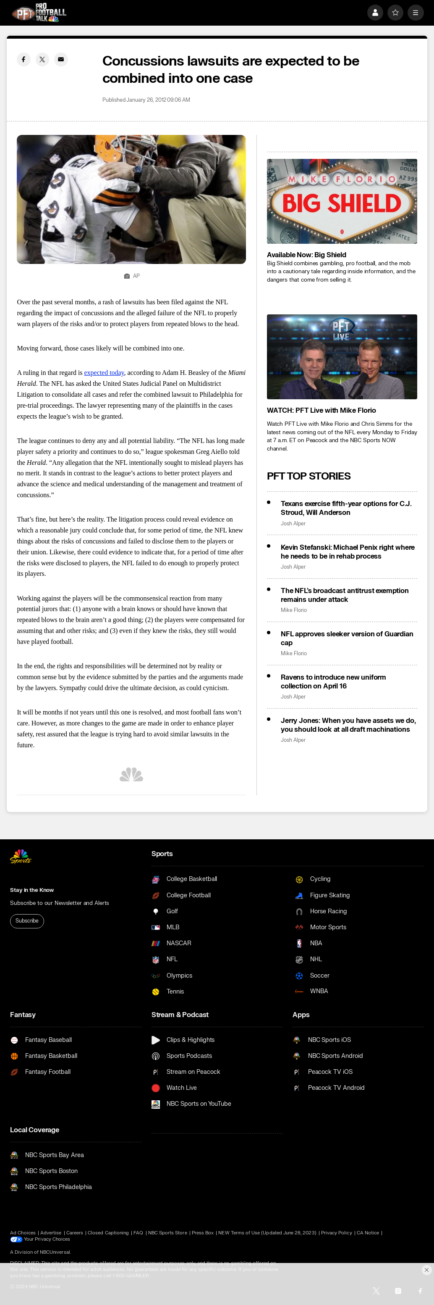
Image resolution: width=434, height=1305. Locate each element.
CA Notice (368, 1233)
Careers (74, 1233)
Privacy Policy (336, 1233)
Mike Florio (293, 610)
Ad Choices (23, 1233)
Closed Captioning (108, 1233)
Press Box (203, 1233)
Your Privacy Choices (47, 1239)
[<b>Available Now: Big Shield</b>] (342, 201)
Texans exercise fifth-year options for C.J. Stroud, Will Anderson (346, 508)
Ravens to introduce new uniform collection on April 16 (333, 682)
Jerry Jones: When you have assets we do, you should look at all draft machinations (348, 725)
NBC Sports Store (167, 1233)
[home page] (39, 12)
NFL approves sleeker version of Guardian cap (347, 638)
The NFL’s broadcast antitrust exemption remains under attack (345, 595)
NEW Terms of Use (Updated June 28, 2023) (267, 1233)
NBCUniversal (55, 1252)
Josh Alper (293, 524)
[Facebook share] (23, 59)
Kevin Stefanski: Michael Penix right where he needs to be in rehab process (348, 552)
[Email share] (61, 59)
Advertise (51, 1233)
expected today (104, 372)
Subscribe (27, 920)
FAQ (138, 1233)
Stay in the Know (32, 890)
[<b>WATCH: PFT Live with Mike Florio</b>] (342, 356)
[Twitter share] (42, 59)
